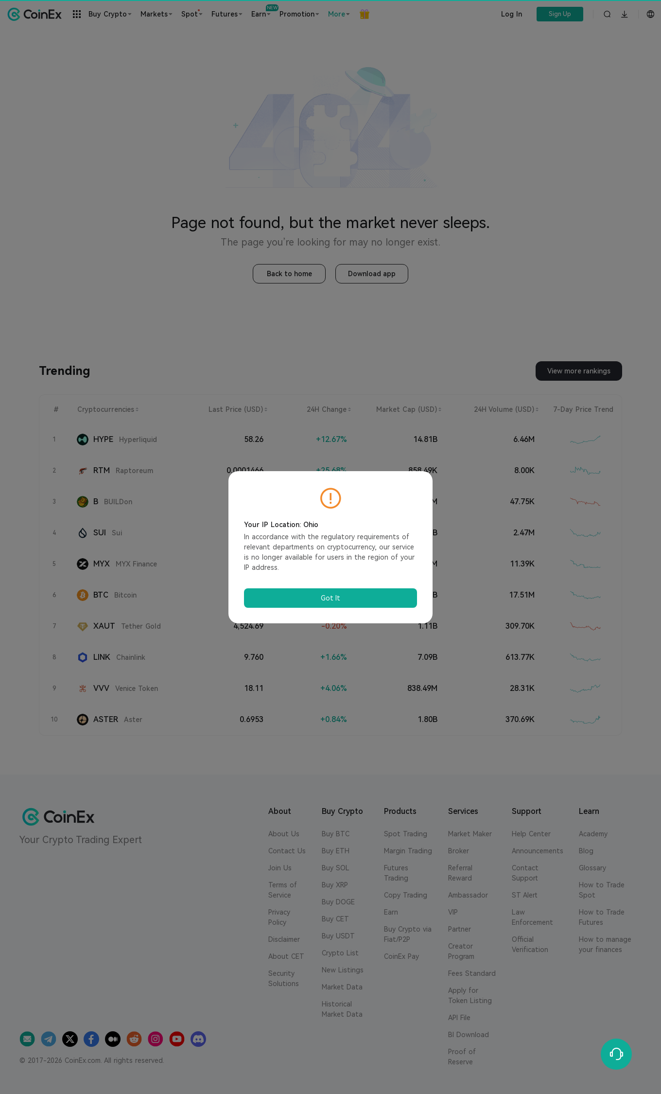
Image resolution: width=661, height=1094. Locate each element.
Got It (330, 598)
